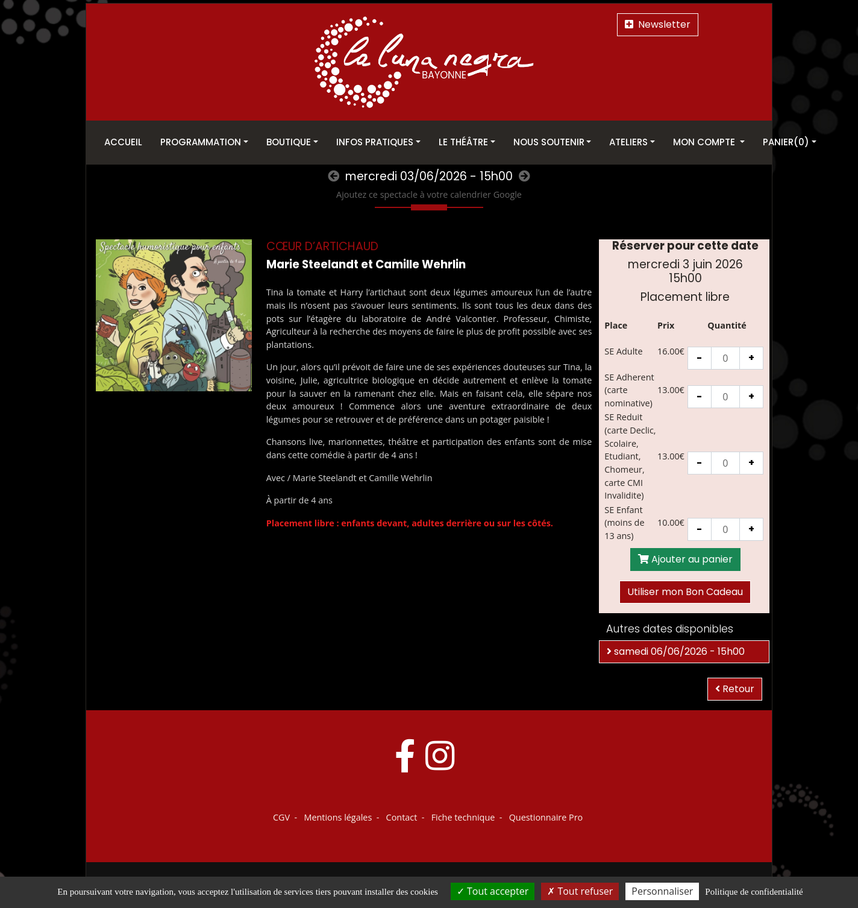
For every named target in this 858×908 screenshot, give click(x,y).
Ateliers (628, 142)
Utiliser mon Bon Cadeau (685, 592)
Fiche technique (463, 817)
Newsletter (657, 24)
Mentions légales (338, 817)
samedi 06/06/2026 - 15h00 (676, 651)
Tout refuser (580, 891)
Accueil (123, 142)
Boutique (288, 142)
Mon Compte (705, 142)
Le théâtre (463, 142)
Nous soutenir (548, 142)
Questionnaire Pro (546, 817)
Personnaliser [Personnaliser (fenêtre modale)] (662, 891)
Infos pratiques (374, 142)
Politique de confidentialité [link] (754, 892)
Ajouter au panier (685, 559)
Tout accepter (492, 891)
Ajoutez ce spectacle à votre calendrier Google (429, 194)
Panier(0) (786, 142)
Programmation (200, 142)
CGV (281, 817)
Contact (402, 817)
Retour (734, 689)
